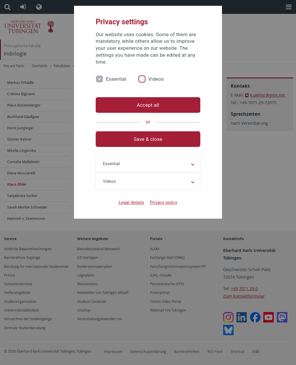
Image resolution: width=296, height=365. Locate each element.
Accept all (148, 105)
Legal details (131, 202)
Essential (116, 79)
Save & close (148, 139)
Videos (156, 79)
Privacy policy (163, 202)
